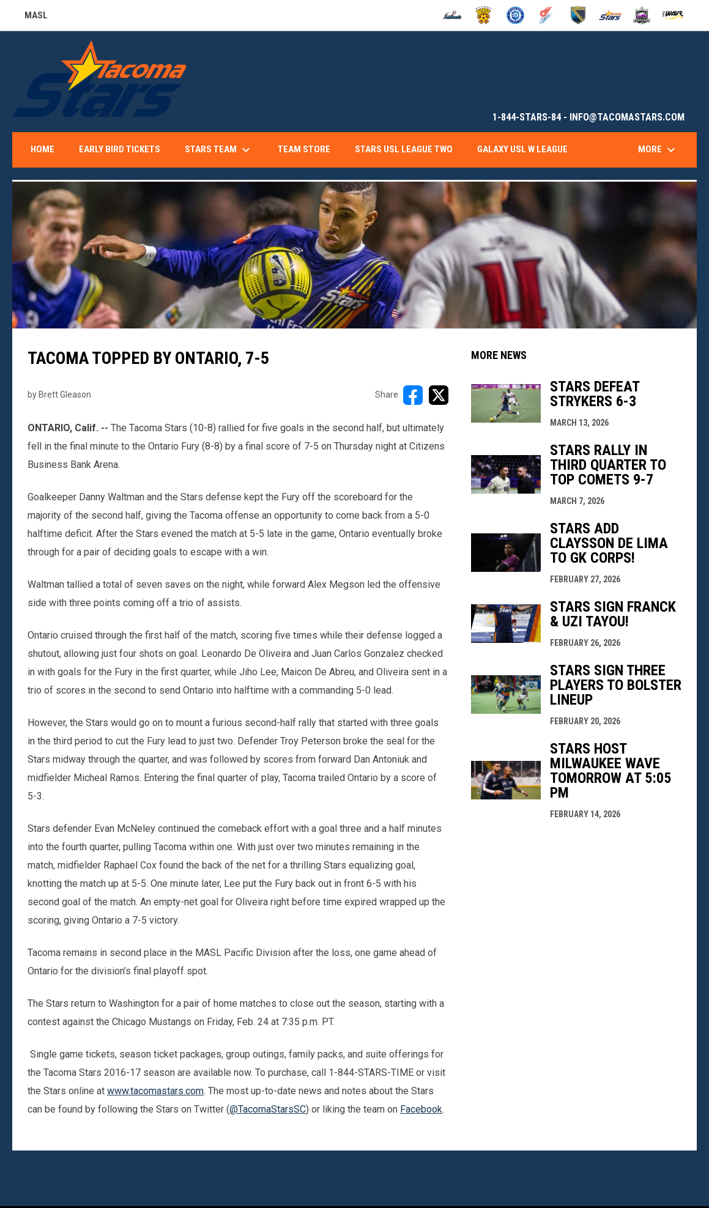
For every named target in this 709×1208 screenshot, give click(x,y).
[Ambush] (452, 15)
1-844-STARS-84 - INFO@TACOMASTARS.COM (588, 117)
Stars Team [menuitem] (219, 150)
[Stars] (610, 15)
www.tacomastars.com (155, 1091)
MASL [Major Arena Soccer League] (36, 17)
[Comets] (547, 15)
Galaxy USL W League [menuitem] (522, 149)
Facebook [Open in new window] (421, 1109)
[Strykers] (642, 15)
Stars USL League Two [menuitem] (404, 149)
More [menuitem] (658, 150)
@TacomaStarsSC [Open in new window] (267, 1109)
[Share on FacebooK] (413, 395)
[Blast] (483, 15)
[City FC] (515, 15)
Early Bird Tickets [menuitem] (119, 149)
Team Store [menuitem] (304, 149)
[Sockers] (578, 15)
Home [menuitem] (42, 149)
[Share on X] (438, 395)
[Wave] (673, 15)
